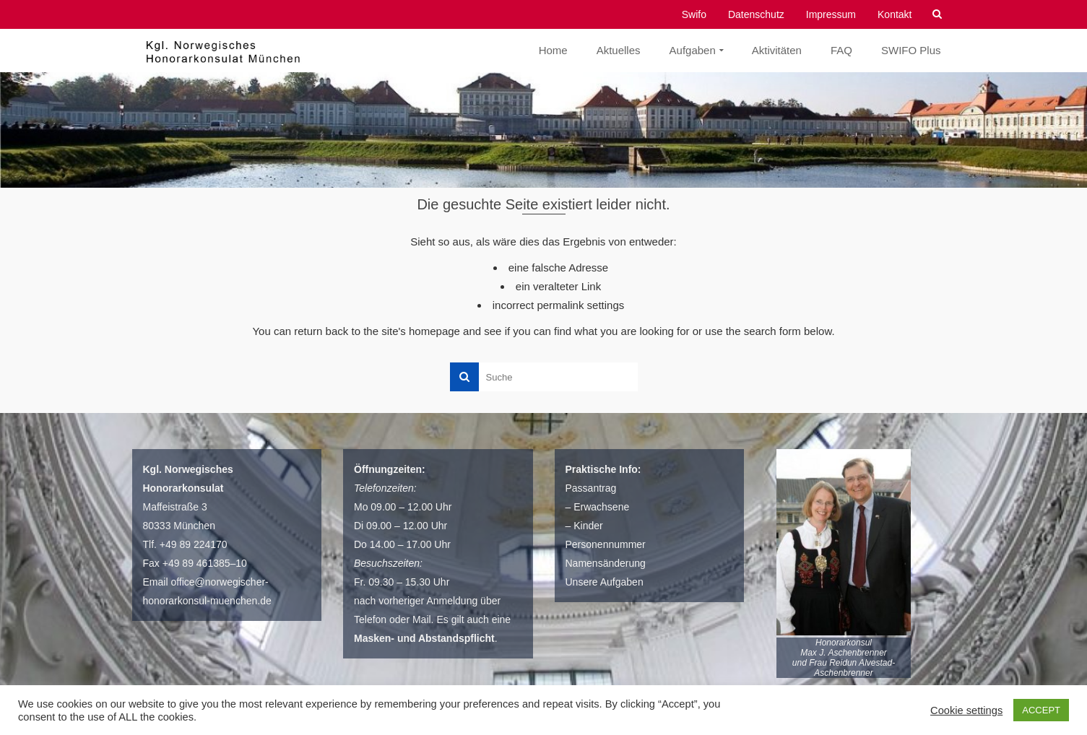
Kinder (587, 525)
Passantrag (591, 488)
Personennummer (606, 544)
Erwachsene (601, 507)
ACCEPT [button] (1041, 710)
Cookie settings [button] (966, 710)
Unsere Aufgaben (605, 582)
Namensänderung (606, 563)
